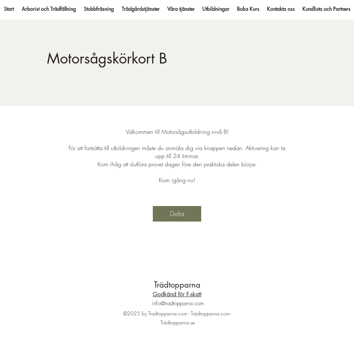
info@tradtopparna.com (178, 303)
